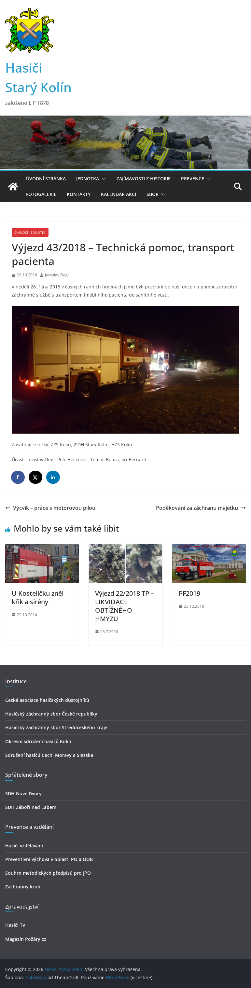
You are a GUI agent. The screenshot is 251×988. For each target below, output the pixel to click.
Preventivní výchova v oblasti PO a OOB (49, 859)
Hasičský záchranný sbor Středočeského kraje (56, 727)
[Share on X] (35, 477)
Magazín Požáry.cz (25, 939)
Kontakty (79, 194)
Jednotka (87, 178)
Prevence (192, 178)
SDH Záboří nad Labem (30, 807)
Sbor (152, 194)
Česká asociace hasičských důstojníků (47, 700)
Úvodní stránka (46, 178)
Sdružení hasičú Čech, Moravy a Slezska (49, 755)
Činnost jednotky (30, 232)
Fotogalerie (41, 194)
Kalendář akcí (118, 194)
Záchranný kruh (22, 887)
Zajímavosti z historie (144, 178)
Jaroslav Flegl (57, 275)
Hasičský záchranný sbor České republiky (51, 714)
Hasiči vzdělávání (24, 845)
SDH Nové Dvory (23, 793)
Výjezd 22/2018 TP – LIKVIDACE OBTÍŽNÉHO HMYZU (124, 606)
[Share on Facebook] (18, 477)
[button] (102, 178)
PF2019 (189, 593)
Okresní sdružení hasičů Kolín (38, 741)
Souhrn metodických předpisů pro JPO (48, 873)
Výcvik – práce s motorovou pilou (50, 507)
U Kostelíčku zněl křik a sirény (37, 597)
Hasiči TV (15, 925)
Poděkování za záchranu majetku (201, 507)
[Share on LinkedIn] (53, 477)
